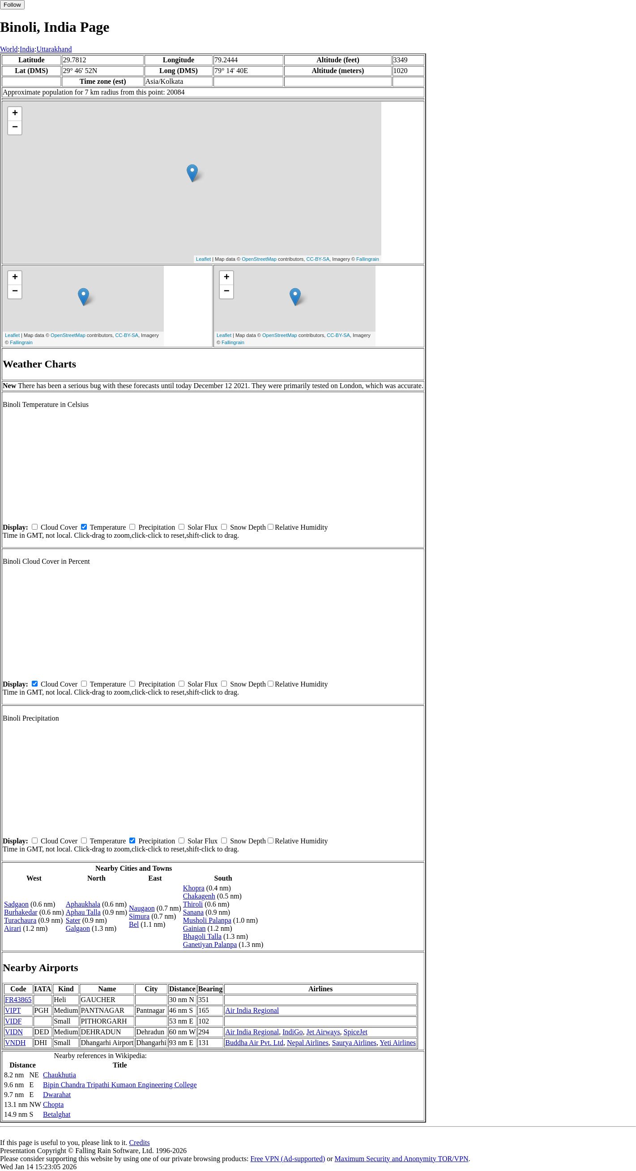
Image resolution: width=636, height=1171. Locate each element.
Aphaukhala (83, 904)
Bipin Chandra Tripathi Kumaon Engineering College (120, 1085)
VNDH (15, 1042)
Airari (12, 928)
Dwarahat (57, 1094)
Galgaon (78, 928)
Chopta (53, 1104)
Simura (139, 916)
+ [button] (15, 114)
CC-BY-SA (317, 259)
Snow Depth (248, 527)
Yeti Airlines (398, 1042)
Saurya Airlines (354, 1042)
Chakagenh (199, 896)
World (9, 49)
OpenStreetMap (259, 259)
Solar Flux (203, 527)
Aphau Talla (83, 912)
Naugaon (142, 908)
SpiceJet (355, 1032)
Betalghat (56, 1114)
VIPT (13, 1010)
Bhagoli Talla (202, 936)
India (27, 49)
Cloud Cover (59, 527)
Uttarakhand (54, 49)
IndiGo (292, 1032)
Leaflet (203, 259)
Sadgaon (16, 904)
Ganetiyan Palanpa (210, 944)
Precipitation (156, 527)
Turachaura (20, 920)
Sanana (193, 912)
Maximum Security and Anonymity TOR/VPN (402, 1158)
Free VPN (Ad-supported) (287, 1158)
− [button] (15, 127)
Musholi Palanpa (207, 920)
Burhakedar (21, 912)
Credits (139, 1142)
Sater (73, 920)
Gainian (194, 928)
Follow (12, 4)
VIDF (13, 1021)
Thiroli (193, 904)
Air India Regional (252, 1010)
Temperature (108, 527)
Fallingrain (367, 259)
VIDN (14, 1032)
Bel (134, 924)
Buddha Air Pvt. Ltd (254, 1042)
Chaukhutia (59, 1075)
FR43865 (18, 999)
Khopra (194, 888)
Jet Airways (323, 1032)
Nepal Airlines (308, 1042)
